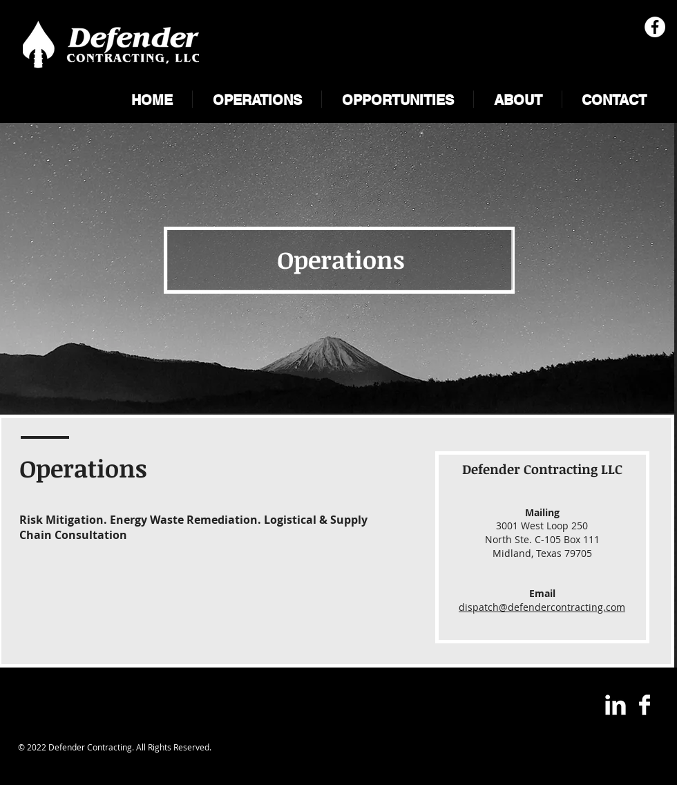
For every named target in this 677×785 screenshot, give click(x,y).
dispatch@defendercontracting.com (542, 607)
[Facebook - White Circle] (655, 27)
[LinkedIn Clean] (615, 704)
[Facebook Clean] (644, 704)
